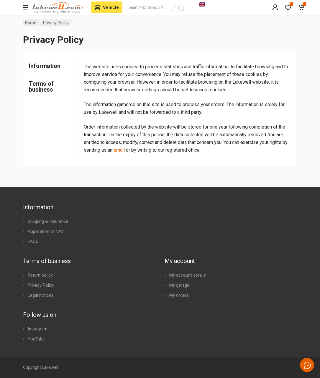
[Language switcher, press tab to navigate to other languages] (232, 4)
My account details (187, 275)
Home (30, 22)
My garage (179, 285)
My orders (179, 295)
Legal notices (41, 295)
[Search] (181, 8)
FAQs (33, 241)
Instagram (37, 329)
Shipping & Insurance (48, 221)
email (119, 150)
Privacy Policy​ (41, 285)
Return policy (40, 275)
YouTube (36, 339)
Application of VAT (46, 231)
